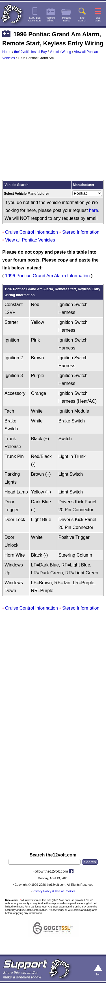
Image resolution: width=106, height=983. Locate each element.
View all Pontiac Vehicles (30, 240)
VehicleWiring (50, 19)
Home (6, 52)
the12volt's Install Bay (30, 52)
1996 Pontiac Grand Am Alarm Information (47, 275)
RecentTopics (66, 19)
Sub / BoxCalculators (35, 19)
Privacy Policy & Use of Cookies (54, 891)
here (93, 210)
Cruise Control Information (31, 232)
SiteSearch (82, 19)
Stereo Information (80, 232)
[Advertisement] (53, 121)
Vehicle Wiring (60, 52)
